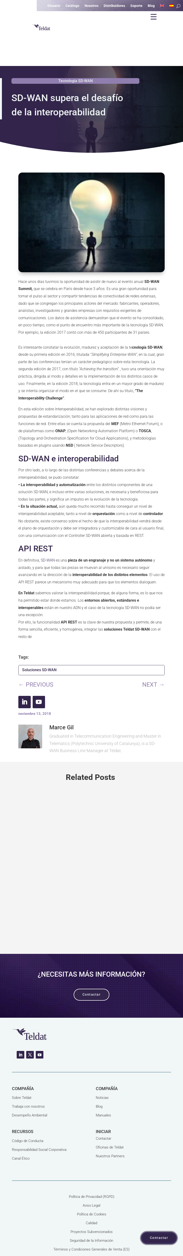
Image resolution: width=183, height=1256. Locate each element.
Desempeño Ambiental (29, 1092)
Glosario (53, 6)
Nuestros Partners (110, 1133)
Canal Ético (21, 1136)
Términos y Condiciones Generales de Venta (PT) (91, 1235)
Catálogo (72, 6)
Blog (99, 1084)
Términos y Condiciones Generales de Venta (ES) (91, 1226)
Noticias (102, 1075)
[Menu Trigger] (153, 17)
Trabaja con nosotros (28, 1084)
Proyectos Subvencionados (92, 1209)
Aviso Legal (91, 1183)
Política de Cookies (91, 1191)
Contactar (103, 1116)
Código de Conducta (27, 1118)
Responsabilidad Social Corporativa (39, 1127)
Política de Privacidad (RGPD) (91, 1174)
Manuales (103, 1092)
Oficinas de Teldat (110, 1124)
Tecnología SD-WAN (75, 58)
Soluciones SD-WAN (39, 647)
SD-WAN (48, 537)
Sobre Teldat (21, 1075)
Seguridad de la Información (91, 1218)
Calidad (91, 1200)
